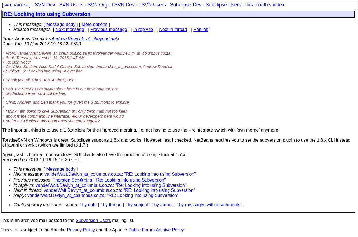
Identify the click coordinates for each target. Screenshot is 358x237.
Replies (200, 29)
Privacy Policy (81, 230)
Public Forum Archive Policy (155, 230)
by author (163, 204)
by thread (112, 204)
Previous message (108, 29)
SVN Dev (45, 5)
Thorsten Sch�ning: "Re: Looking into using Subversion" (109, 180)
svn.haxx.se (16, 5)
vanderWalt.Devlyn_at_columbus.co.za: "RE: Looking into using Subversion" (120, 174)
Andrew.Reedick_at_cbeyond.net (84, 39)
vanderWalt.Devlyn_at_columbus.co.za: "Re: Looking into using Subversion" (111, 185)
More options (95, 24)
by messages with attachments (209, 204)
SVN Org (97, 5)
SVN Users (71, 5)
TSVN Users (152, 5)
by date (89, 204)
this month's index (264, 5)
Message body (60, 24)
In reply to (143, 29)
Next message (69, 29)
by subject (138, 204)
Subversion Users (93, 220)
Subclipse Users (223, 5)
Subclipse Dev (185, 5)
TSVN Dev (123, 5)
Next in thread (173, 29)
